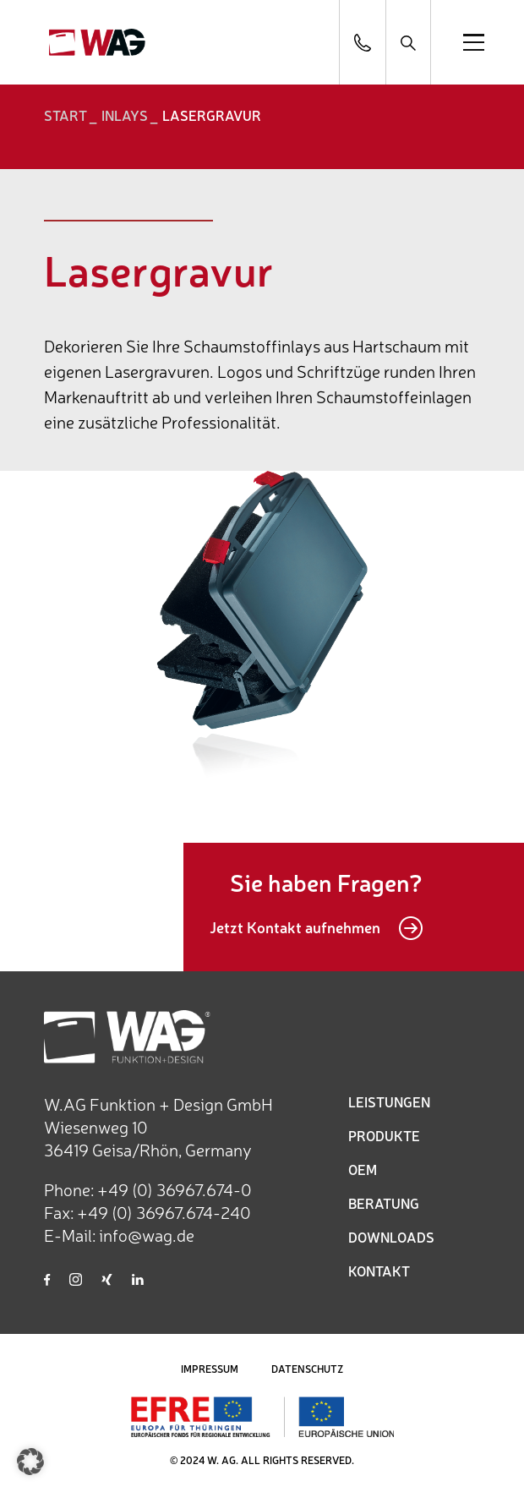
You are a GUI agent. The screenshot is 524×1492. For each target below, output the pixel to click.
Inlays (124, 115)
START (65, 115)
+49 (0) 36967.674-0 (174, 1189)
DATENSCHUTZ (307, 1368)
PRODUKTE (384, 1135)
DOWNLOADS (391, 1236)
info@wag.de (146, 1234)
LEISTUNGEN (389, 1101)
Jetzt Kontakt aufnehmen (316, 928)
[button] (30, 1461)
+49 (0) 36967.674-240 (164, 1211)
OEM (362, 1169)
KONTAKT (379, 1270)
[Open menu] (473, 42)
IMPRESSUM (209, 1368)
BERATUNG (383, 1203)
